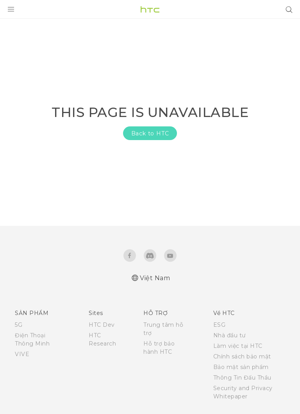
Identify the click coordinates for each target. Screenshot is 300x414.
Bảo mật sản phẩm (241, 367)
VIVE (22, 354)
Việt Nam (155, 278)
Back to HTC (150, 133)
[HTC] (150, 9)
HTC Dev (102, 324)
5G (18, 324)
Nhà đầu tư (229, 335)
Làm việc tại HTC (237, 345)
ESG (219, 324)
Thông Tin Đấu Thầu (242, 377)
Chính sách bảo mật (242, 356)
